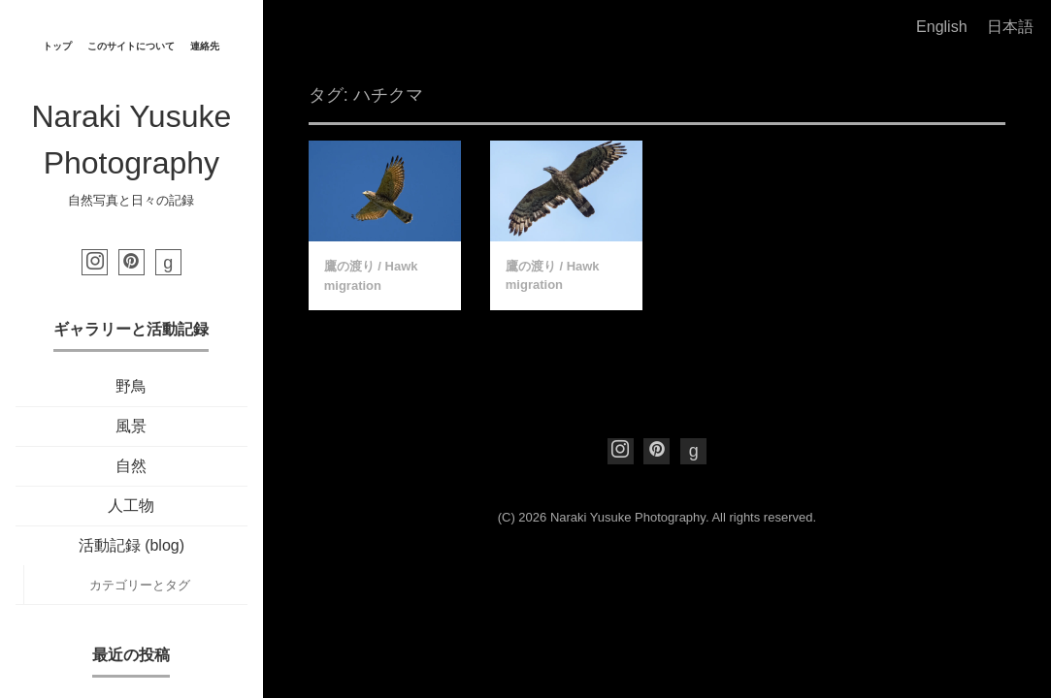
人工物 (131, 505)
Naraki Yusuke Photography (628, 517)
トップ (57, 46)
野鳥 (131, 386)
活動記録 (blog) (131, 545)
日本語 (1010, 26)
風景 (131, 426)
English (941, 26)
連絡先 (204, 46)
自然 (131, 466)
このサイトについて (131, 46)
